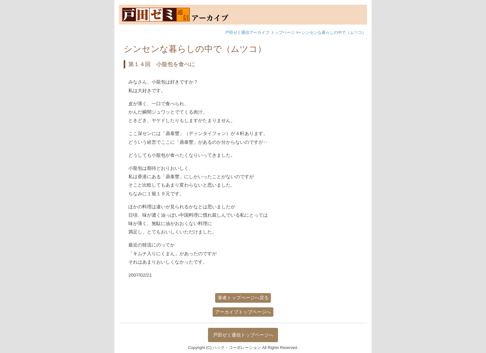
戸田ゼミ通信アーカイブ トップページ (260, 32)
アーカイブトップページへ (243, 312)
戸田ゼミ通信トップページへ (243, 334)
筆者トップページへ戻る (243, 297)
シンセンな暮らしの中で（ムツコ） (334, 32)
